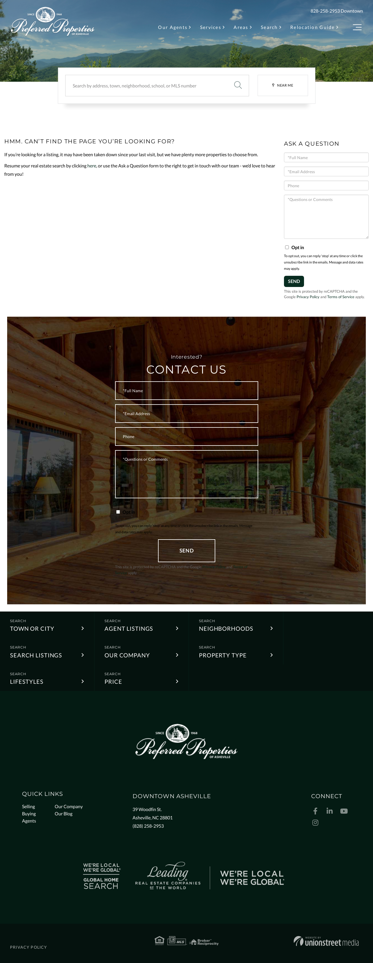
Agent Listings (128, 628)
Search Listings (36, 655)
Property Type (222, 655)
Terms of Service (340, 296)
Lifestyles (27, 681)
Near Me (285, 85)
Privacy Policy (308, 296)
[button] (238, 85)
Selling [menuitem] (28, 806)
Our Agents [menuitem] (173, 27)
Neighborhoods (226, 628)
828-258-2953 (325, 10)
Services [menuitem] (210, 27)
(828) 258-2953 (148, 826)
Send (294, 281)
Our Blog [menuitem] (63, 813)
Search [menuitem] (269, 27)
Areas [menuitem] (241, 27)
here (91, 165)
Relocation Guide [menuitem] (312, 27)
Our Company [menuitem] (69, 806)
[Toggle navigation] (357, 28)
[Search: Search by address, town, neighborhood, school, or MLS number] (146, 85)
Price (113, 681)
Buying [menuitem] (29, 813)
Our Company (127, 655)
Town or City (32, 628)
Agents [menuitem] (29, 820)
